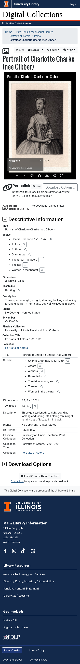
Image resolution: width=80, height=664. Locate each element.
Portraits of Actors (19, 36)
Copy (37, 186)
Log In (73, 4)
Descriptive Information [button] (33, 219)
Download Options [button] (26, 464)
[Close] (40, 160)
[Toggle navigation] (75, 14)
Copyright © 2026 (12, 660)
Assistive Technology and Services (24, 574)
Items (37, 36)
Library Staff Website (16, 596)
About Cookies (12, 650)
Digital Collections (33, 14)
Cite (20, 49)
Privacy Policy (36, 650)
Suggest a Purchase (15, 627)
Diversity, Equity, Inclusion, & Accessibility (28, 581)
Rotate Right (32, 175)
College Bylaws (38, 660)
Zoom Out (24, 175)
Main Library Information (25, 523)
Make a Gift (10, 620)
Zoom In (17, 175)
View (68, 49)
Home (8, 32)
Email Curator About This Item (40, 476)
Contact (34, 49)
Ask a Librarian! (11, 542)
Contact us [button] (17, 481)
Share (52, 49)
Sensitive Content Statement (19, 23)
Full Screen (61, 175)
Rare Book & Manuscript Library (34, 32)
